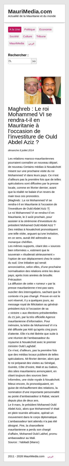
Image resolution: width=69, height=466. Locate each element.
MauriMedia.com (30, 11)
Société (14, 36)
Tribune (41, 36)
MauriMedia (16, 43)
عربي (31, 43)
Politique (29, 29)
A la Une (14, 29)
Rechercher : (18, 55)
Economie (45, 29)
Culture (27, 36)
